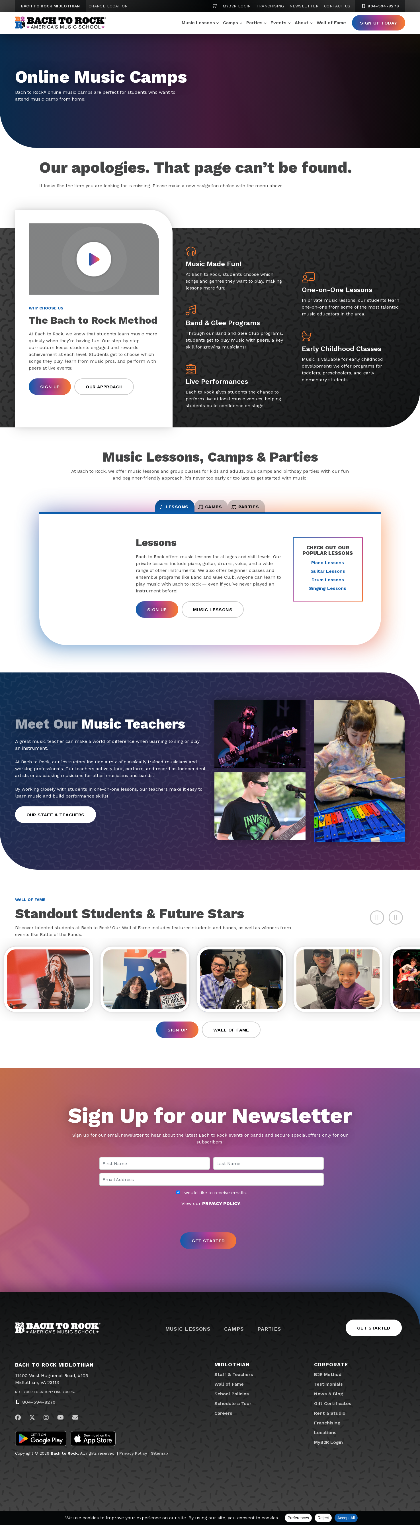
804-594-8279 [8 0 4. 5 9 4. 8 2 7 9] (380, 6)
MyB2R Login (237, 6)
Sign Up (50, 387)
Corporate (331, 1377)
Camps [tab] (210, 510)
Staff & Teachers (233, 1387)
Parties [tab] (268, 510)
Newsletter (304, 6)
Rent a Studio (329, 1425)
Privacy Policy (133, 1465)
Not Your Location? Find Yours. (45, 1404)
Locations (325, 1445)
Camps (230, 22)
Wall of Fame (331, 22)
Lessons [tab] (151, 510)
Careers (223, 1425)
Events (278, 22)
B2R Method (327, 1387)
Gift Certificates (332, 1416)
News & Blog (328, 1406)
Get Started (373, 1340)
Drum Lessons (328, 586)
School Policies (231, 1406)
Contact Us (337, 6)
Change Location (108, 6)
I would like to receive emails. (211, 1205)
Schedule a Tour (232, 1416)
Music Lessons (198, 22)
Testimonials (328, 1396)
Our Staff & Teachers (55, 821)
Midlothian (232, 1377)
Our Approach (104, 387)
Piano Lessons (327, 569)
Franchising (270, 6)
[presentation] (210, 1232)
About (302, 22)
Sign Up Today (378, 23)
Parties (254, 22)
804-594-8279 (39, 1414)
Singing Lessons (327, 595)
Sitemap (159, 1465)
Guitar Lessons (327, 577)
